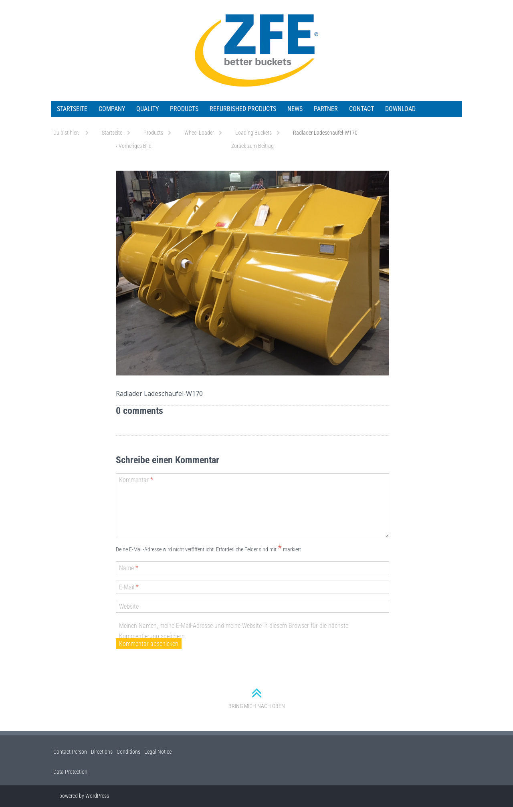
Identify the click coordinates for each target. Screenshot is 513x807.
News (295, 109)
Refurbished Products (243, 109)
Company (112, 109)
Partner (326, 109)
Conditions (128, 751)
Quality (147, 109)
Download (400, 109)
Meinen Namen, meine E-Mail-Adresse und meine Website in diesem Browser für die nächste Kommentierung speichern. (233, 631)
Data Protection (70, 772)
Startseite (72, 109)
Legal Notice (158, 751)
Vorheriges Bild (133, 146)
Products (184, 109)
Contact (361, 109)
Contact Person (70, 751)
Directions (102, 751)
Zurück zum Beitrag (252, 146)
